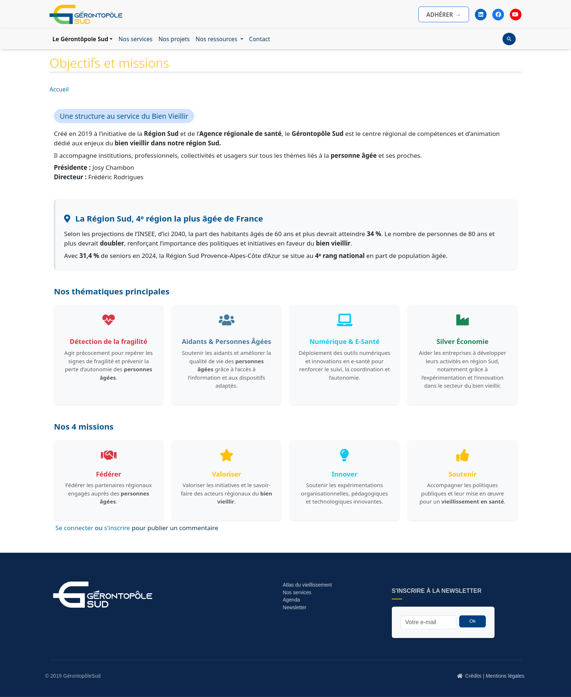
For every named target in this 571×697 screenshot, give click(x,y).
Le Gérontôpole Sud (80, 39)
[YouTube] (515, 14)
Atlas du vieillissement (307, 585)
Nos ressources (217, 39)
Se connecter (74, 528)
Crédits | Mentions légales (494, 676)
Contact (259, 39)
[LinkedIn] (481, 14)
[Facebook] (498, 14)
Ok (472, 621)
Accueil (59, 89)
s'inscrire (117, 528)
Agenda (291, 600)
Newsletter (294, 607)
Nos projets (174, 39)
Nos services (135, 39)
